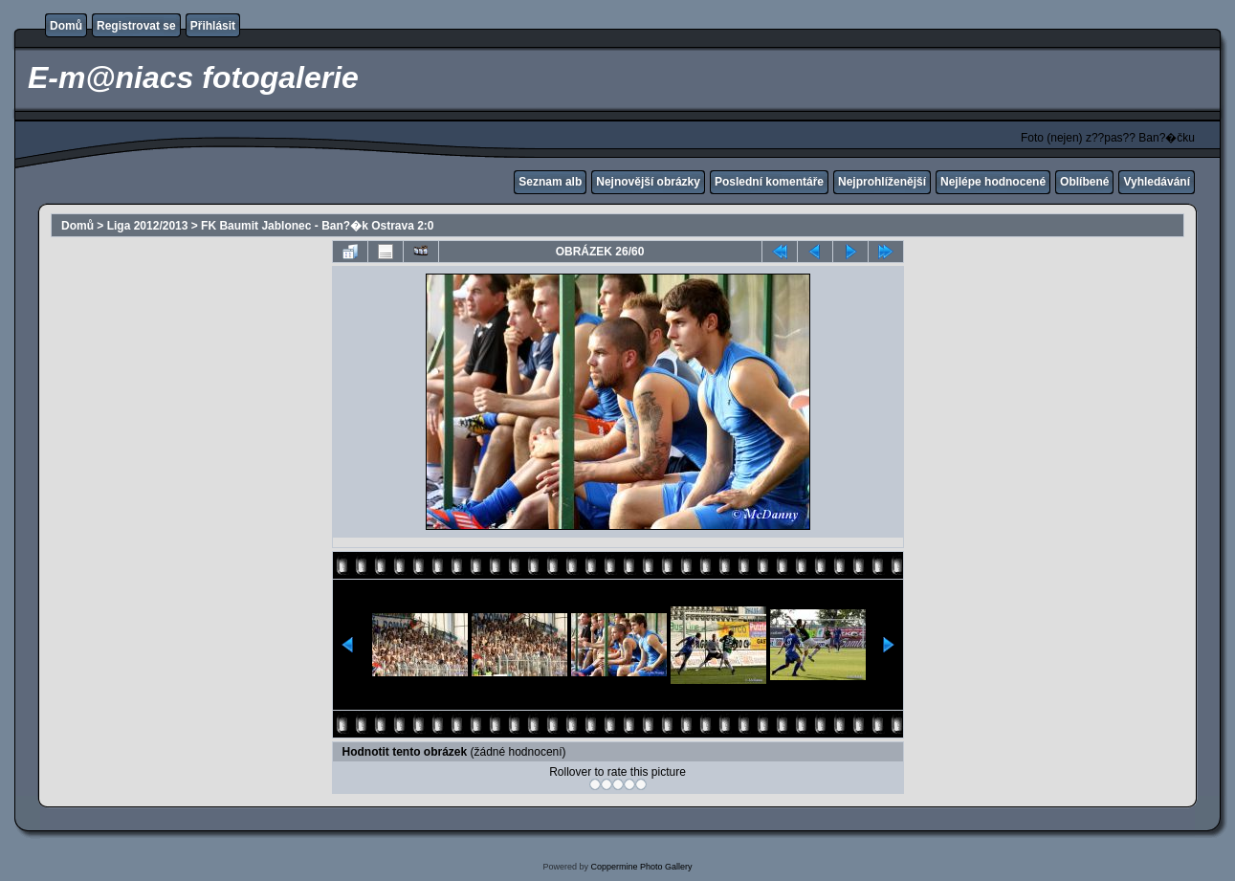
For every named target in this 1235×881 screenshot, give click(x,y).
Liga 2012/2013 (147, 225)
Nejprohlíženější (882, 181)
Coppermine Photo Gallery (641, 866)
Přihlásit (212, 26)
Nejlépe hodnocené (993, 181)
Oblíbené (1084, 181)
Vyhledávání (1156, 181)
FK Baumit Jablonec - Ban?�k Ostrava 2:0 (317, 225)
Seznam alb (550, 181)
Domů (66, 26)
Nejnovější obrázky (648, 181)
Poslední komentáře (769, 181)
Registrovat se (136, 26)
